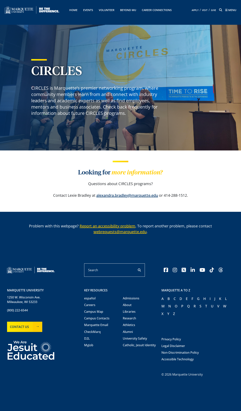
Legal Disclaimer (173, 346)
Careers (89, 305)
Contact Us (19, 327)
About (127, 305)
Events (88, 10)
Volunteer (106, 10)
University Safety (135, 338)
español (90, 298)
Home (73, 10)
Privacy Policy (171, 339)
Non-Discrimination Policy (180, 352)
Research (129, 318)
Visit (204, 10)
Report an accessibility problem (107, 226)
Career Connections (157, 10)
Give (213, 10)
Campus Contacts (96, 318)
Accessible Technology (177, 359)
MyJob (88, 345)
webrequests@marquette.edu (120, 231)
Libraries (129, 311)
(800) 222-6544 (17, 310)
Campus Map (93, 311)
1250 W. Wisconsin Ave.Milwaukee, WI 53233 (23, 299)
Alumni (128, 332)
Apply (195, 10)
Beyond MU (128, 10)
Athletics (129, 325)
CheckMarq (92, 332)
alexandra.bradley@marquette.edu (127, 195)
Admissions (131, 298)
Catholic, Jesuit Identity (139, 345)
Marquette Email (96, 325)
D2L (87, 338)
